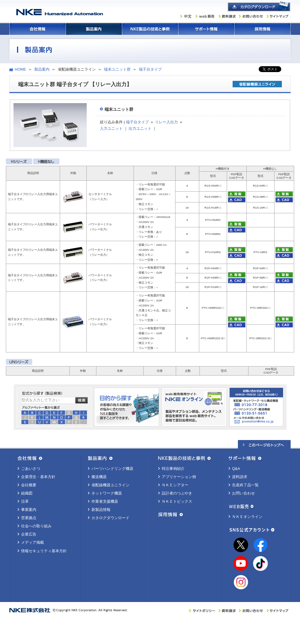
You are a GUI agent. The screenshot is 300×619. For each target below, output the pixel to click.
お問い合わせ (243, 493)
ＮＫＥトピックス (177, 501)
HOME (20, 69)
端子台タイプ (150, 69)
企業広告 (28, 534)
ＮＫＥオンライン (247, 516)
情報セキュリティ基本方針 (44, 551)
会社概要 (28, 485)
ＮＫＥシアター (175, 485)
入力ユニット (111, 128)
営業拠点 (28, 518)
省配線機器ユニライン (110, 485)
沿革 (25, 501)
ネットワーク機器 (106, 493)
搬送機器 (99, 477)
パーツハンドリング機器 (112, 468)
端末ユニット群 (117, 69)
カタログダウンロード (110, 518)
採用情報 (262, 29)
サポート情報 (206, 29)
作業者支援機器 (104, 501)
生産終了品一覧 (245, 485)
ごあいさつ (30, 468)
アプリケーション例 (179, 477)
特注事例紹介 (173, 468)
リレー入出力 (166, 122)
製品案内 (94, 29)
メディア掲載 (32, 542)
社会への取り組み (36, 526)
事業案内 (28, 509)
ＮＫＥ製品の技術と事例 (150, 29)
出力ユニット (140, 128)
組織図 (27, 493)
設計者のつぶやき (177, 493)
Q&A (236, 468)
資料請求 (239, 477)
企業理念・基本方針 (38, 477)
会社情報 (37, 29)
